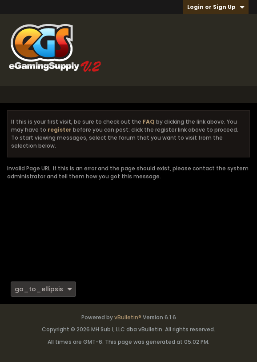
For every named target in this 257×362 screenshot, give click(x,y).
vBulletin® (127, 317)
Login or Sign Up (216, 7)
